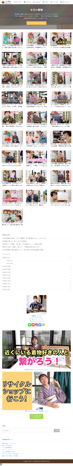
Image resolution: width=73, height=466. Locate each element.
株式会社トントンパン (9, 443)
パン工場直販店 (7, 447)
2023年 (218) (6, 272)
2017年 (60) (6, 289)
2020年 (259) (6, 281)
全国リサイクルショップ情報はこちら (36, 411)
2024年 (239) (6, 269)
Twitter (45, 2)
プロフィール (36, 319)
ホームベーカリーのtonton (10, 453)
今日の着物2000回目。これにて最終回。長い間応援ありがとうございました (24, 238)
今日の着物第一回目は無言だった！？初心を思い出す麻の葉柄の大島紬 (22, 249)
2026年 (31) (6, 257)
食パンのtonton (7, 445)
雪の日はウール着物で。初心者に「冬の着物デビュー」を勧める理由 (22, 244)
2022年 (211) (6, 275)
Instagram (36, 2)
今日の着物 (54, 2)
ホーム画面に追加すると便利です (36, 416)
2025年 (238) (6, 266)
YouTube (27, 2)
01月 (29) (7, 263)
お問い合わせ (65, 2)
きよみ (39, 316)
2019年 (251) (6, 283)
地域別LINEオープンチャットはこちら (36, 369)
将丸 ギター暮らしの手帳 (10, 456)
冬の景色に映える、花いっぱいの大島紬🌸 (14, 241)
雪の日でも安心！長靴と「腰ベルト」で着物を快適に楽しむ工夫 (21, 247)
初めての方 (17, 2)
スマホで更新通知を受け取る (36, 23)
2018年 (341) (6, 286)
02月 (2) (7, 260)
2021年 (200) (6, 278)
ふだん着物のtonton (8, 451)
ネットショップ (7, 449)
